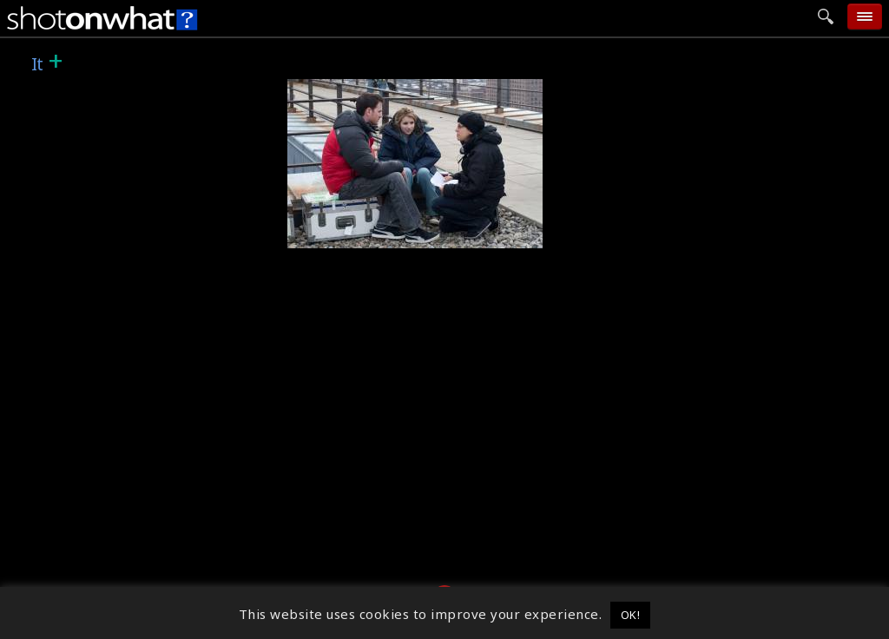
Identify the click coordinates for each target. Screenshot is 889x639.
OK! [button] (631, 615)
